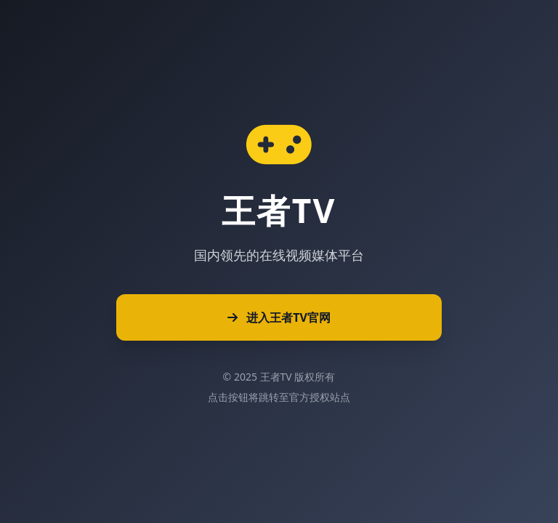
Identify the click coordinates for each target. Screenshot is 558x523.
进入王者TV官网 (279, 317)
